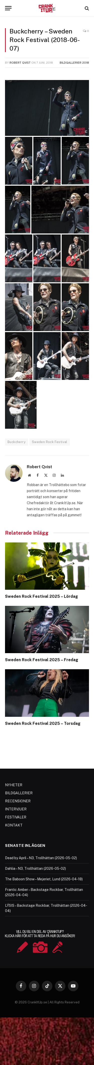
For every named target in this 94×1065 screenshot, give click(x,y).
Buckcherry (17, 442)
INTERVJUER (16, 809)
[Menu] (8, 8)
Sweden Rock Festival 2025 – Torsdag (42, 723)
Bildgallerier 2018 (74, 62)
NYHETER (13, 785)
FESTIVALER (15, 817)
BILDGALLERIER (19, 793)
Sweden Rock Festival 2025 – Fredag (41, 659)
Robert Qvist (20, 62)
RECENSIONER (18, 801)
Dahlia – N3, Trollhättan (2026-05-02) (35, 868)
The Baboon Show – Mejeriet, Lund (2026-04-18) (44, 879)
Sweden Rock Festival (49, 442)
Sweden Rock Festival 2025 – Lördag (41, 596)
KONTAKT (14, 825)
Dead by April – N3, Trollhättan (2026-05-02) (41, 858)
